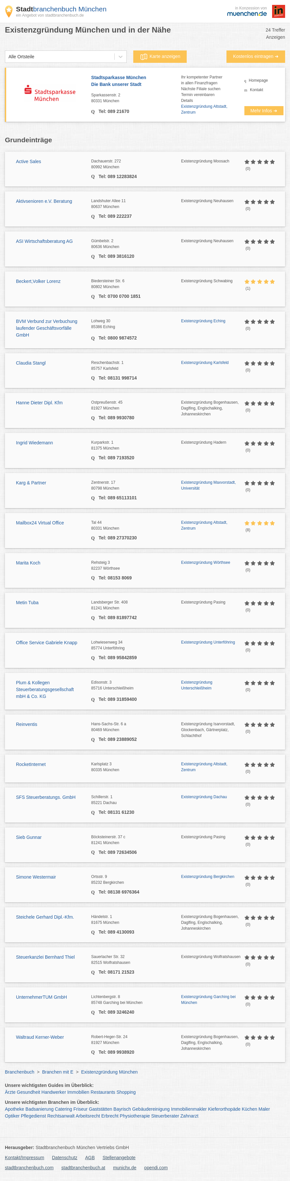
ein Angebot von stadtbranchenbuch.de (50, 15)
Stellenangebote (119, 1157)
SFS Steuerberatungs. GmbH (46, 797)
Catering (63, 1109)
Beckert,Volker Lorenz (38, 281)
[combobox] (8, 56)
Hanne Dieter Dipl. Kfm (39, 402)
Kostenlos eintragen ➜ (256, 56)
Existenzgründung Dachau (204, 797)
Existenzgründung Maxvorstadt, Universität (208, 485)
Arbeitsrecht (88, 1115)
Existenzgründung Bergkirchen (207, 876)
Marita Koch (28, 562)
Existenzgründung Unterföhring (208, 642)
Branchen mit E (57, 1072)
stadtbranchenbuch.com (29, 1167)
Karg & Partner (31, 482)
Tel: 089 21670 (113, 111)
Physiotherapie (135, 1115)
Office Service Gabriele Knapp (46, 642)
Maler (264, 1109)
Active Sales (28, 161)
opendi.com (155, 1167)
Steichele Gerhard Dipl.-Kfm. (45, 917)
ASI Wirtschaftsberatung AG (44, 241)
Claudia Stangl (31, 363)
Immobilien (78, 1092)
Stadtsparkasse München (136, 81)
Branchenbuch (19, 1072)
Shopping (126, 1092)
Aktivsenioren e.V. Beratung (44, 201)
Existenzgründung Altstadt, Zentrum (204, 109)
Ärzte (10, 1092)
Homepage (258, 80)
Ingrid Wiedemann (34, 442)
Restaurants (103, 1092)
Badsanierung (39, 1109)
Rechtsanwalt (61, 1115)
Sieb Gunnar (29, 837)
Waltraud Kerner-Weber (40, 1037)
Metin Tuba (27, 602)
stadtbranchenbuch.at (83, 1167)
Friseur (80, 1109)
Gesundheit (28, 1092)
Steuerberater (165, 1115)
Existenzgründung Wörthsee (205, 562)
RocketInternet (31, 764)
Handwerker (53, 1092)
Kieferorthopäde (224, 1109)
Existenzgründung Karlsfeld (205, 362)
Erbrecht (110, 1115)
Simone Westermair (36, 877)
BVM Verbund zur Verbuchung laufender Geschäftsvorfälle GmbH (46, 328)
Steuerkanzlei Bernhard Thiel (45, 957)
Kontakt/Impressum (24, 1157)
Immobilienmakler (189, 1109)
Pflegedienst (33, 1115)
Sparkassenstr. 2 (136, 98)
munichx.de (125, 1167)
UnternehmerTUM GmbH (41, 997)
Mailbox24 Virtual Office (40, 522)
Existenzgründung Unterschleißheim (196, 685)
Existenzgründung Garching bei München (208, 999)
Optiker (12, 1115)
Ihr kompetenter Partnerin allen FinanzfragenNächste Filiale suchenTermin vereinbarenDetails (202, 89)
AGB (90, 1157)
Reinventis (26, 724)
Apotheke (14, 1109)
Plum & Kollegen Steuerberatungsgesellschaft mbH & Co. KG (45, 689)
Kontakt (256, 90)
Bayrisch (122, 1109)
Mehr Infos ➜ (264, 110)
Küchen (249, 1109)
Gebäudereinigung (151, 1109)
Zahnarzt (189, 1115)
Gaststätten (100, 1109)
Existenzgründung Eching (203, 321)
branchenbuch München (61, 9)
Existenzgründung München (109, 1072)
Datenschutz (65, 1157)
